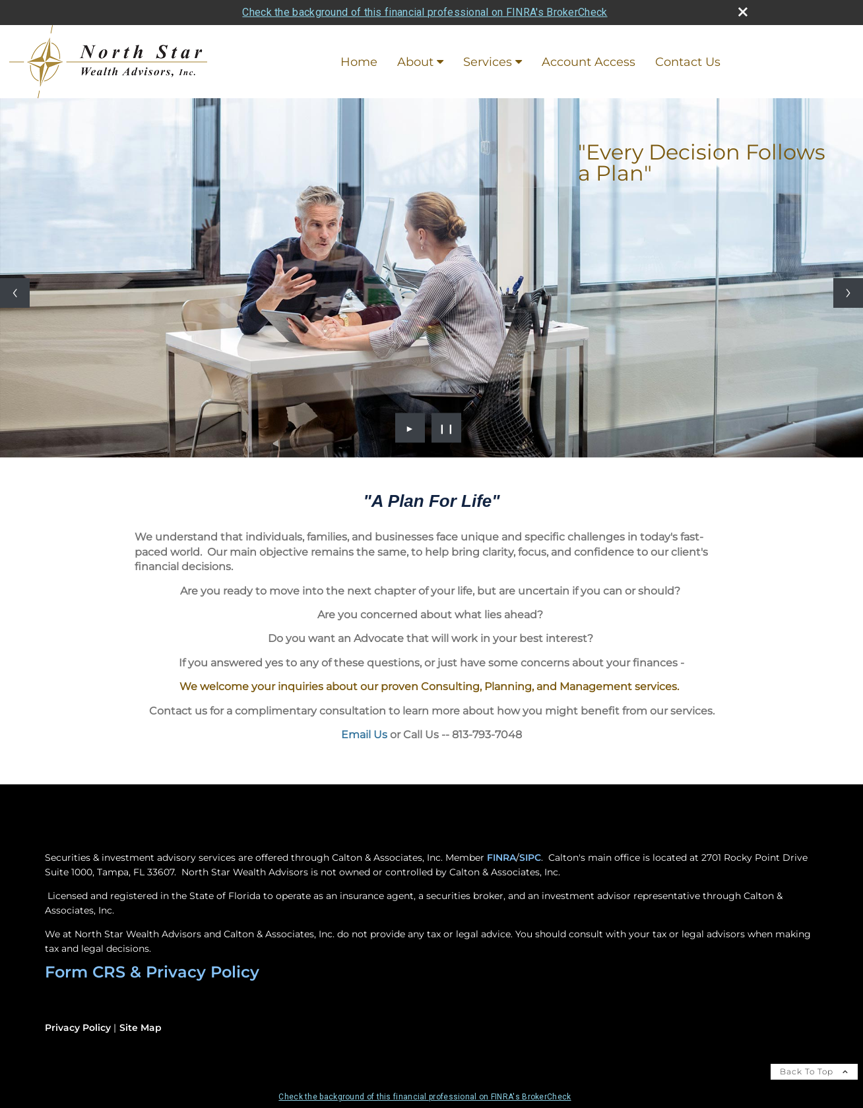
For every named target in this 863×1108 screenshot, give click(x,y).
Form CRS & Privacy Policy (152, 971)
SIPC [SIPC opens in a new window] (530, 857)
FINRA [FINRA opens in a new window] (501, 857)
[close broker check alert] (743, 12)
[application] (431, 552)
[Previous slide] (15, 293)
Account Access (588, 62)
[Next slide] (848, 293)
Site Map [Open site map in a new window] (140, 1028)
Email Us (364, 734)
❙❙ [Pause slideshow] (446, 428)
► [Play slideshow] (410, 428)
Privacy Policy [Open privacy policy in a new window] (78, 1028)
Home (358, 62)
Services (487, 62)
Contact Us (687, 62)
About (415, 62)
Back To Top (814, 1071)
